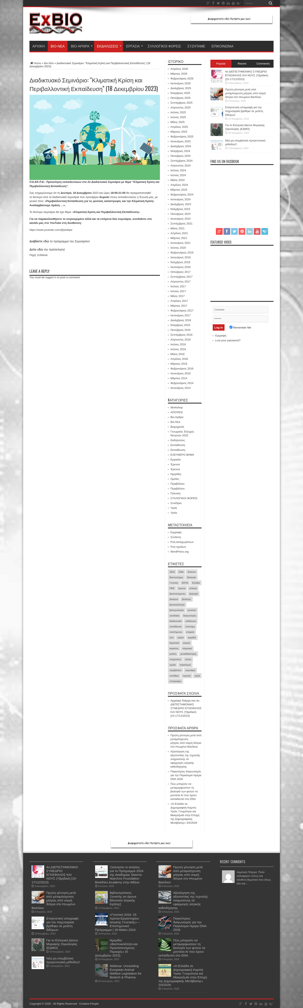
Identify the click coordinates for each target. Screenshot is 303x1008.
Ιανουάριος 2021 (180, 242)
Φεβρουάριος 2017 (181, 310)
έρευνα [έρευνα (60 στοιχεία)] (181, 588)
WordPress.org (179, 551)
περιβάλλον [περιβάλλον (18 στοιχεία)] (175, 670)
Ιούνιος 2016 (178, 349)
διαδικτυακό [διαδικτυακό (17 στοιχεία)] (176, 621)
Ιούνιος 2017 (178, 291)
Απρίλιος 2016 (179, 358)
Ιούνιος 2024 (178, 175)
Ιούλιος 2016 (178, 344)
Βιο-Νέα (58, 46)
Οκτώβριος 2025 (180, 97)
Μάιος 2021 (177, 228)
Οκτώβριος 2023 (180, 213)
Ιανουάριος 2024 (180, 199)
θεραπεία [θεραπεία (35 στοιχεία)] (174, 643)
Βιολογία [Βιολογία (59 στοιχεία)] (191, 577)
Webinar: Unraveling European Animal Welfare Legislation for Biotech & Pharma (126, 971)
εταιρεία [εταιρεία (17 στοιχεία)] (190, 632)
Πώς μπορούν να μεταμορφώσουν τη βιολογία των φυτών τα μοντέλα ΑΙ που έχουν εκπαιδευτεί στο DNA (184, 791)
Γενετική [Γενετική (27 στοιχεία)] (174, 583)
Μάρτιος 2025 (178, 131)
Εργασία (134, 46)
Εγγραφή (175, 532)
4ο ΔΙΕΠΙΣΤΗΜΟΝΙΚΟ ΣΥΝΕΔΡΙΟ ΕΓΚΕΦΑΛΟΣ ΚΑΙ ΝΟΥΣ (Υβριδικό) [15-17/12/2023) (186, 708)
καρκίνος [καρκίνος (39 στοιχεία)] (174, 648)
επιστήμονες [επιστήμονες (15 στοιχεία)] (176, 632)
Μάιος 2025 (177, 122)
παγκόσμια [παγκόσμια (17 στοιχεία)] (185, 665)
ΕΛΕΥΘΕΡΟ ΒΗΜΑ (182, 454)
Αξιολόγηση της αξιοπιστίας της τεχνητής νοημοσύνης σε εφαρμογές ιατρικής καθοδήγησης (185, 759)
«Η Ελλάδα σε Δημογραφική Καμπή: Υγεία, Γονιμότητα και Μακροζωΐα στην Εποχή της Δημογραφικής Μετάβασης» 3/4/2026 (182, 975)
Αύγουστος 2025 (180, 107)
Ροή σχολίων (178, 546)
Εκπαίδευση (177, 445)
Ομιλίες (174, 478)
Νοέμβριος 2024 (180, 151)
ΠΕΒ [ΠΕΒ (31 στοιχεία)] (172, 588)
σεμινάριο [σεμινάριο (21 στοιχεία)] (190, 670)
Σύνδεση (175, 537)
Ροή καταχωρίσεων (182, 542)
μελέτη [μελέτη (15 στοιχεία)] (173, 654)
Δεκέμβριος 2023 (180, 204)
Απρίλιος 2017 (179, 300)
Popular (221, 63)
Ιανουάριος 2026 (180, 83)
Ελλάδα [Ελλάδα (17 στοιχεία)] (196, 583)
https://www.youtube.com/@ (46, 229)
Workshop (176, 407)
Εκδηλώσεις (109, 46)
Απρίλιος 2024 (179, 184)
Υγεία (173, 507)
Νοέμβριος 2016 (180, 325)
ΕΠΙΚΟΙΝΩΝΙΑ (222, 46)
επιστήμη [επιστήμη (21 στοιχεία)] (190, 626)
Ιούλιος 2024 (178, 170)
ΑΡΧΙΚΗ (38, 46)
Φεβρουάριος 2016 (181, 368)
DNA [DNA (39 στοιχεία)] (181, 572)
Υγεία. (174, 512)
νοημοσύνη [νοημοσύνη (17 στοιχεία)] (175, 659)
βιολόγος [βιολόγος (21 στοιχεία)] (186, 599)
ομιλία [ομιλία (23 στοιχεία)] (173, 665)
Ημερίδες (175, 474)
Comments (263, 63)
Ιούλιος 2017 (178, 286)
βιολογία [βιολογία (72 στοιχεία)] (193, 593)
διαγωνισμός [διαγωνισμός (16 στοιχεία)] (189, 615)
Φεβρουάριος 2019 (181, 252)
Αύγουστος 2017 (180, 281)
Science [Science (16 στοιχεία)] (191, 572)
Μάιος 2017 (177, 296)
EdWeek (42, 255)
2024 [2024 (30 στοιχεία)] (172, 572)
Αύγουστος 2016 (180, 339)
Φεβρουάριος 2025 (181, 136)
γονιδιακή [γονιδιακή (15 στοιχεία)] (174, 615)
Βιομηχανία (177, 426)
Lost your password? (228, 340)
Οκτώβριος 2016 (180, 329)
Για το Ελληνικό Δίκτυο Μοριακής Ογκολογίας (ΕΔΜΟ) (62, 944)
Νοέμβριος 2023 (180, 209)
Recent (242, 63)
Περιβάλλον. (177, 488)
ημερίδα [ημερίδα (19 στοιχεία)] (192, 637)
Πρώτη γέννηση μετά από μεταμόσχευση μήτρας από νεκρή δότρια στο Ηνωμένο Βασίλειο (245, 93)
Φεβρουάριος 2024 (181, 194)
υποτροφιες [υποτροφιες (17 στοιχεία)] (175, 681)
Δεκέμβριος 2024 (180, 146)
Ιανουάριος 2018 (180, 267)
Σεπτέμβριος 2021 (181, 223)
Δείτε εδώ (36, 249)
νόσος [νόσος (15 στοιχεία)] (188, 659)
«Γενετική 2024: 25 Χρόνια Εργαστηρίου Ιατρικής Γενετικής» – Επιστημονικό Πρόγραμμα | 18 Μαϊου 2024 (117, 922)
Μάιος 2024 (177, 180)
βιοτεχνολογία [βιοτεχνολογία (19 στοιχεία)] (177, 610)
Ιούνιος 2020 (178, 247)
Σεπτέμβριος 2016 (181, 334)
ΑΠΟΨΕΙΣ (176, 412)
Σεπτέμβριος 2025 (181, 102)
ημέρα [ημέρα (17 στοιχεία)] (180, 637)
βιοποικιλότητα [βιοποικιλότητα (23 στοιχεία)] (177, 604)
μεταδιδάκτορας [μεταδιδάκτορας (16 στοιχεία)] (188, 654)
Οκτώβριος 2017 (180, 271)
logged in (50, 277)
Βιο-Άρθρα (82, 46)
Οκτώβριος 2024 (180, 155)
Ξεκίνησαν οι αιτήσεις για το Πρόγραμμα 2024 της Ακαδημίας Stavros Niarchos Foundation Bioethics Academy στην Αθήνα (119, 874)
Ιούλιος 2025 (178, 112)
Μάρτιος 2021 (178, 238)
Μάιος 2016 (177, 354)
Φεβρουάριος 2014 (181, 383)
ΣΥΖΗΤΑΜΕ (196, 46)
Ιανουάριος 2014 (180, 387)
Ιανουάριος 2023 (180, 218)
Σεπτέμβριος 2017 (181, 276)
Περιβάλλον (177, 483)
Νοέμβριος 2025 (180, 93)
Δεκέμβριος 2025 (180, 88)
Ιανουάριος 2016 (180, 373)
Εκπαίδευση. (178, 449)
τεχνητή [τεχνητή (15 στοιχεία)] (187, 675)
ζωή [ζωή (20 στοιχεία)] (172, 637)
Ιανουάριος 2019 (180, 257)
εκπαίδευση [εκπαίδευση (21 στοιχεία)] (176, 626)
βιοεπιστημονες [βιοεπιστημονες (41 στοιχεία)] (177, 593)
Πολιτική (175, 493)
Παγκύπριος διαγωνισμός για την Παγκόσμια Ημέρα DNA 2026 (185, 775)
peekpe (67, 229)
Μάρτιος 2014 (178, 378)
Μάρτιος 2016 (178, 363)
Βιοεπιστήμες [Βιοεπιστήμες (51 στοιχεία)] (176, 577)
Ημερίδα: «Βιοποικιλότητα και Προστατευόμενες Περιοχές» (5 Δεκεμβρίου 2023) (116, 947)
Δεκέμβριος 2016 (180, 320)
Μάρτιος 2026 (178, 73)
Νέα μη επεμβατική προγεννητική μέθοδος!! (63, 960)
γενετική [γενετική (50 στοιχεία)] (192, 610)
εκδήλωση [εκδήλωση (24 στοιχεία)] (191, 621)
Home (35, 63)
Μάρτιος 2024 (178, 189)
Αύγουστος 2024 (180, 165)
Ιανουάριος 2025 (180, 141)
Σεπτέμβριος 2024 (181, 160)
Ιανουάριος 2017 (180, 315)
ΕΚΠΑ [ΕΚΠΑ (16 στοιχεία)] (185, 583)
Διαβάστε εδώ (39, 241)
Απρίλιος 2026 (179, 68)
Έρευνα (175, 464)
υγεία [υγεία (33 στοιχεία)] (197, 675)
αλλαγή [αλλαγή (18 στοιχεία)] (193, 588)
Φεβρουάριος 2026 (181, 78)
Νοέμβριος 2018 (180, 262)
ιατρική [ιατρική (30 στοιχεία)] (186, 643)
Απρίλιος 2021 (179, 233)
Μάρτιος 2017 (178, 305)
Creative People (89, 1003)
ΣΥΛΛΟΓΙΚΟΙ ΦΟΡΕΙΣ (164, 46)
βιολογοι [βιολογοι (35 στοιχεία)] (174, 599)
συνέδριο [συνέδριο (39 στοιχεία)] (174, 675)
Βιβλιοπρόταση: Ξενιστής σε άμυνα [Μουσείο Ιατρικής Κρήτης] (123, 898)
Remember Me (240, 327)
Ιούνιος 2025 (178, 117)
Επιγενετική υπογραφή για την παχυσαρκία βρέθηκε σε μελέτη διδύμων (244, 111)
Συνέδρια (175, 503)
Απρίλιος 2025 (179, 126)
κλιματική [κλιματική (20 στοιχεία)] (187, 648)
